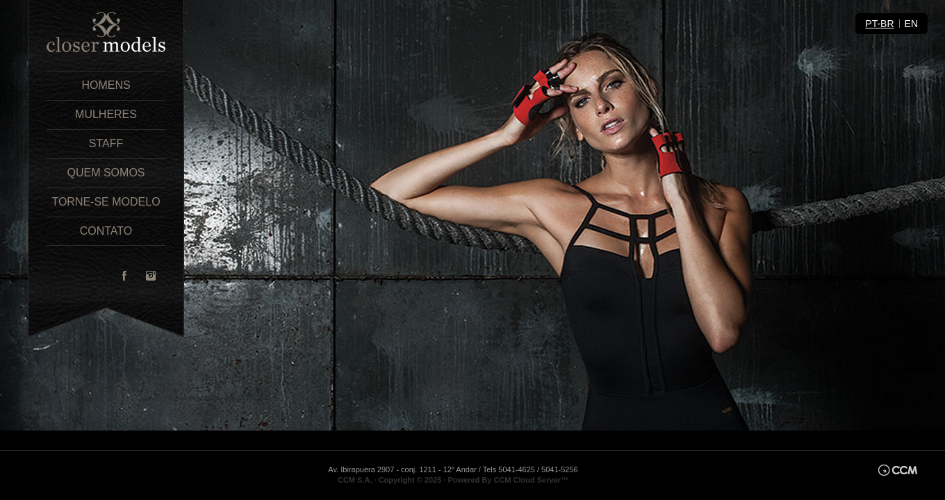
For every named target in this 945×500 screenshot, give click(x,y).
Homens (105, 85)
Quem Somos (106, 172)
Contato (106, 231)
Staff (106, 143)
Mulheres (106, 114)
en (911, 23)
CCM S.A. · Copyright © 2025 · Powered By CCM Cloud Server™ (453, 480)
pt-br (879, 23)
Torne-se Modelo (105, 202)
